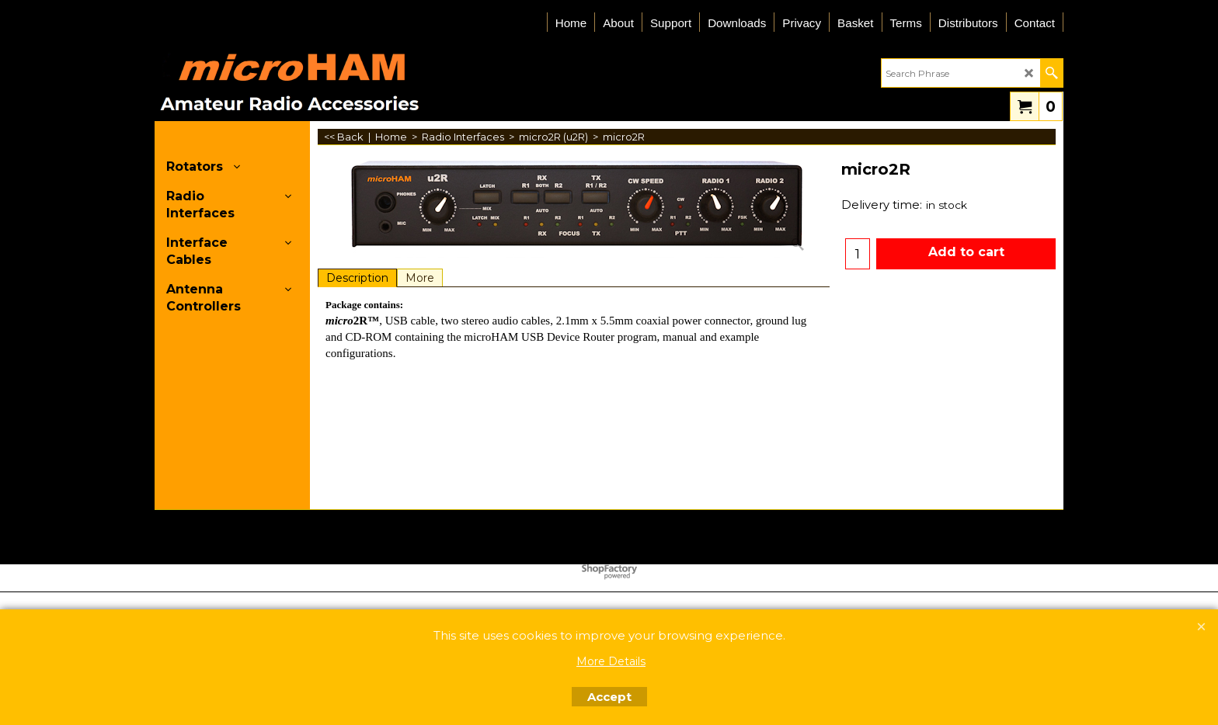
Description (357, 278)
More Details (611, 661)
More (419, 278)
